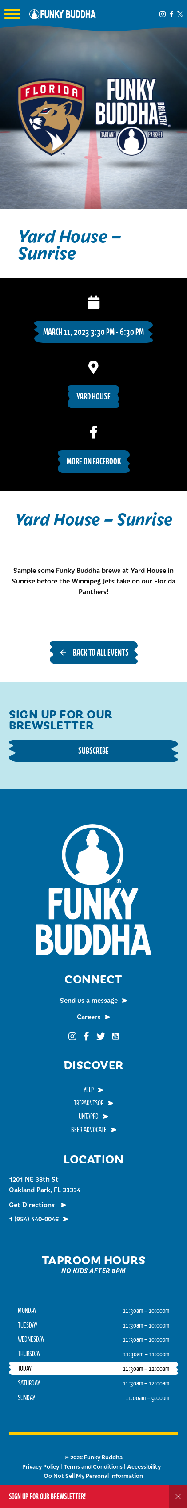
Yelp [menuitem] (89, 1089)
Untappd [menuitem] (89, 1116)
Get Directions (32, 1204)
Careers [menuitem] (88, 1016)
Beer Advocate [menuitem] (89, 1129)
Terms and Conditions (93, 1466)
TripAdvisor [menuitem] (88, 1102)
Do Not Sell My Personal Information (93, 1476)
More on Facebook (94, 461)
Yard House (93, 396)
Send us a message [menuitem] (89, 1000)
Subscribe (93, 750)
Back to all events (101, 652)
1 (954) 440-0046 (34, 1218)
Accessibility (144, 1466)
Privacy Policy (40, 1466)
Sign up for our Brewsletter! (47, 1496)
